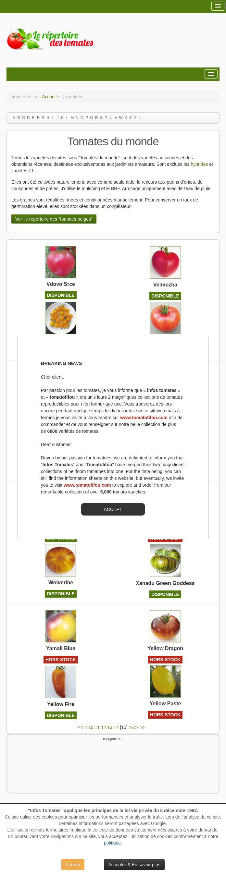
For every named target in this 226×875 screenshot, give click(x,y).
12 (103, 727)
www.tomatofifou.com (144, 417)
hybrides (200, 164)
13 (109, 727)
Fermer (73, 864)
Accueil (49, 96)
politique (112, 842)
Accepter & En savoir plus (134, 864)
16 (131, 727)
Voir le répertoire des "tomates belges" (54, 219)
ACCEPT (113, 509)
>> (143, 727)
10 (91, 727)
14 (116, 727)
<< (80, 727)
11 (97, 727)
